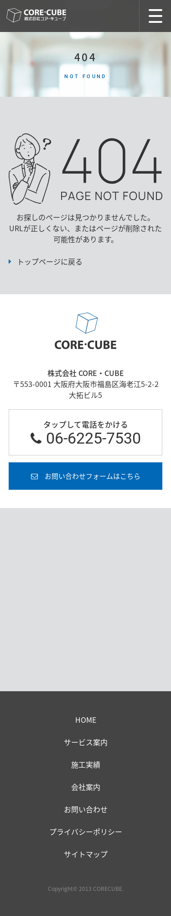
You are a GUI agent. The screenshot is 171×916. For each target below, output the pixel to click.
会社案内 (85, 786)
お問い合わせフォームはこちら (92, 476)
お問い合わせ (86, 809)
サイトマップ (86, 853)
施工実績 (85, 764)
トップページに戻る (50, 261)
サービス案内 (86, 741)
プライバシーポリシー (85, 831)
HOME (85, 719)
